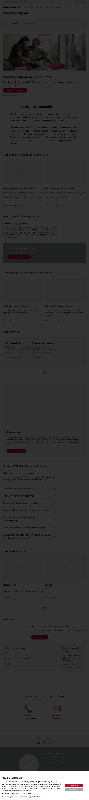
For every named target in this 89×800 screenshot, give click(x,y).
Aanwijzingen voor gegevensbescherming (29, 797)
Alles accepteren (74, 785)
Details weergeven (8, 797)
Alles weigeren (73, 789)
